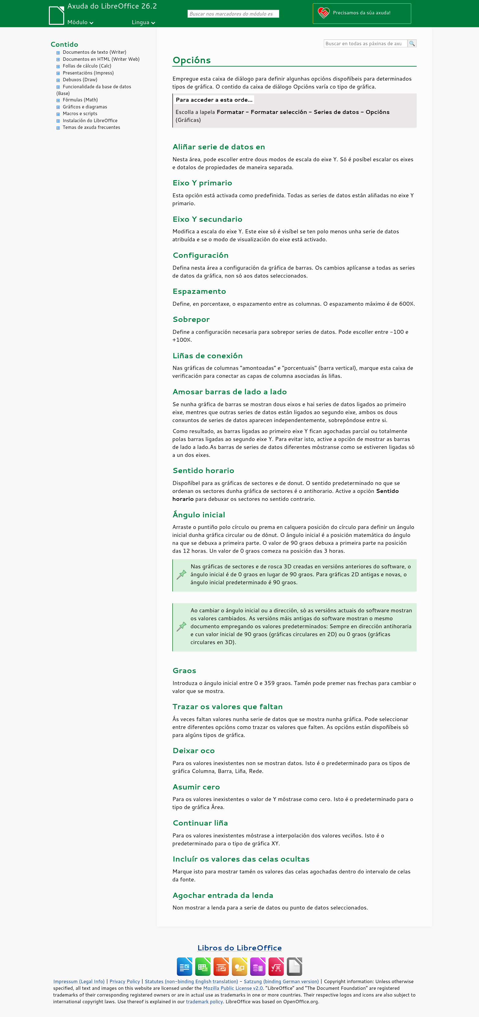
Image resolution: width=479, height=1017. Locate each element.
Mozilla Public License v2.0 (233, 988)
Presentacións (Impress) (88, 73)
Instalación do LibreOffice (90, 120)
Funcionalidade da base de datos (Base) (93, 90)
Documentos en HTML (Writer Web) (101, 59)
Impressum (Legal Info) (79, 981)
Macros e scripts (80, 113)
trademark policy (204, 1001)
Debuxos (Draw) (80, 79)
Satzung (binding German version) (281, 981)
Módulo (77, 22)
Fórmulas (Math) (80, 100)
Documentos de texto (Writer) (94, 52)
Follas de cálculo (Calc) (87, 66)
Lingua (140, 22)
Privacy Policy (124, 981)
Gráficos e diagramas (85, 107)
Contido (64, 44)
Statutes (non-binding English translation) (191, 981)
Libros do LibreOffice (239, 947)
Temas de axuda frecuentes (91, 127)
